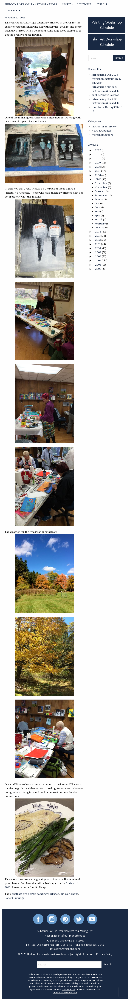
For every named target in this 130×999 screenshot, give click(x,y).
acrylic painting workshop (43, 893)
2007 (98, 260)
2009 (98, 252)
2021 (98, 154)
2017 (98, 170)
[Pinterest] (65, 918)
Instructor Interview (104, 126)
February (100, 223)
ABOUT (66, 4)
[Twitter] (78, 918)
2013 (98, 235)
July (97, 203)
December (101, 183)
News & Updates (101, 130)
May (97, 211)
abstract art (19, 893)
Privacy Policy (104, 954)
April (97, 215)
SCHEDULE (84, 4)
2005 (98, 268)
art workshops (69, 893)
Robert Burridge (14, 897)
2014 (98, 231)
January (99, 227)
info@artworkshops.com (65, 948)
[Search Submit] (119, 58)
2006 (98, 264)
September (101, 195)
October (100, 191)
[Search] (100, 58)
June (97, 207)
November (101, 187)
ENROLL (102, 4)
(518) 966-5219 (68, 989)
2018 (98, 166)
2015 (98, 179)
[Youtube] (92, 918)
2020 (98, 158)
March (98, 219)
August (99, 199)
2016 (98, 175)
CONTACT (11, 10)
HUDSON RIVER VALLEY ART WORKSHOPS (31, 4)
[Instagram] (52, 918)
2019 (98, 162)
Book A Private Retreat (105, 94)
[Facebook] (38, 918)
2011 (97, 244)
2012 (98, 239)
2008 (98, 256)
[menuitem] (30, 4)
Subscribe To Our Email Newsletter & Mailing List (65, 931)
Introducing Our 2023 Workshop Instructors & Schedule (106, 78)
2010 (98, 248)
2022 (98, 150)
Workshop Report (102, 134)
